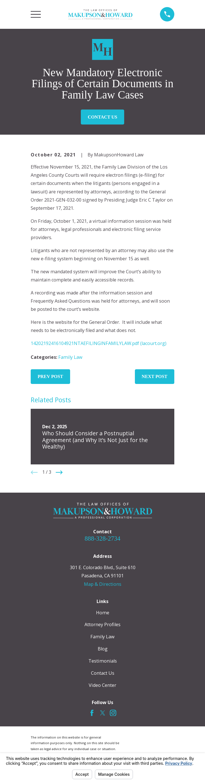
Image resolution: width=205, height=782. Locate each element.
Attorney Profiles (102, 624)
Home (102, 613)
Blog (103, 649)
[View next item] (59, 472)
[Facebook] (92, 713)
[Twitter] (102, 713)
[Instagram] (113, 713)
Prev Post (50, 376)
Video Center (102, 685)
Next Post (154, 376)
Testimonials (102, 661)
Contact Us (102, 117)
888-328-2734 (103, 538)
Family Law (70, 357)
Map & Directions (102, 584)
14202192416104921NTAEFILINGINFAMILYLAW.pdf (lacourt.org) (98, 343)
